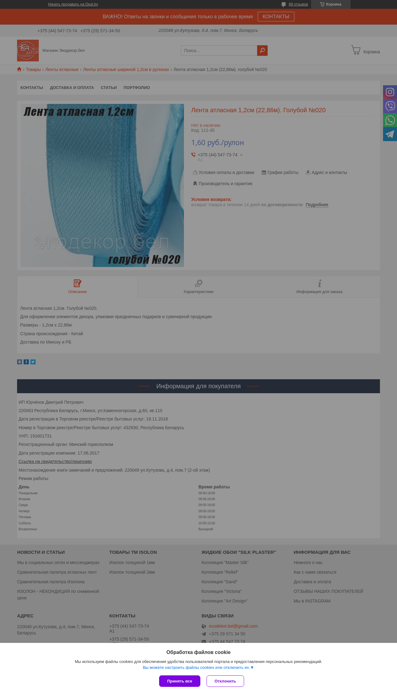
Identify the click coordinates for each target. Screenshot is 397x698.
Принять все (179, 681)
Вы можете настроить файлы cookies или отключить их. (196, 667)
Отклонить (225, 681)
